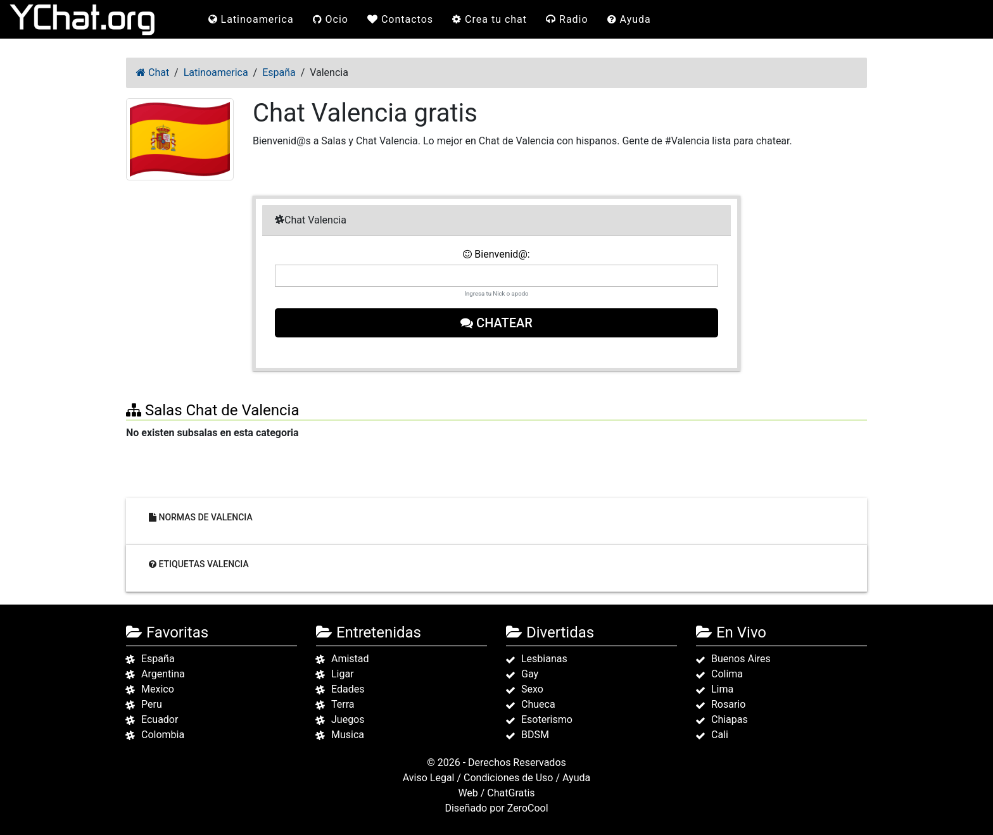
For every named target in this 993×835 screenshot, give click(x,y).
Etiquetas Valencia (199, 564)
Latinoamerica (251, 19)
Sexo (532, 689)
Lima (722, 689)
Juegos (348, 719)
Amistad (350, 659)
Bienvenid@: (496, 254)
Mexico (157, 689)
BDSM (535, 735)
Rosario (728, 704)
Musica (347, 735)
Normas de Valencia (201, 517)
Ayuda (629, 19)
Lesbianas (544, 659)
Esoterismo (546, 719)
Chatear (496, 322)
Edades (347, 689)
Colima (727, 674)
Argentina (163, 674)
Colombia (162, 735)
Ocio (330, 19)
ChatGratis (510, 793)
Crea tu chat (489, 19)
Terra (343, 704)
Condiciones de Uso (508, 778)
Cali (719, 735)
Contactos (400, 19)
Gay (529, 674)
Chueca (538, 704)
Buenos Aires (741, 659)
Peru (151, 704)
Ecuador (159, 719)
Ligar (342, 674)
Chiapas (729, 719)
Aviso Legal (429, 778)
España (158, 659)
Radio (567, 19)
